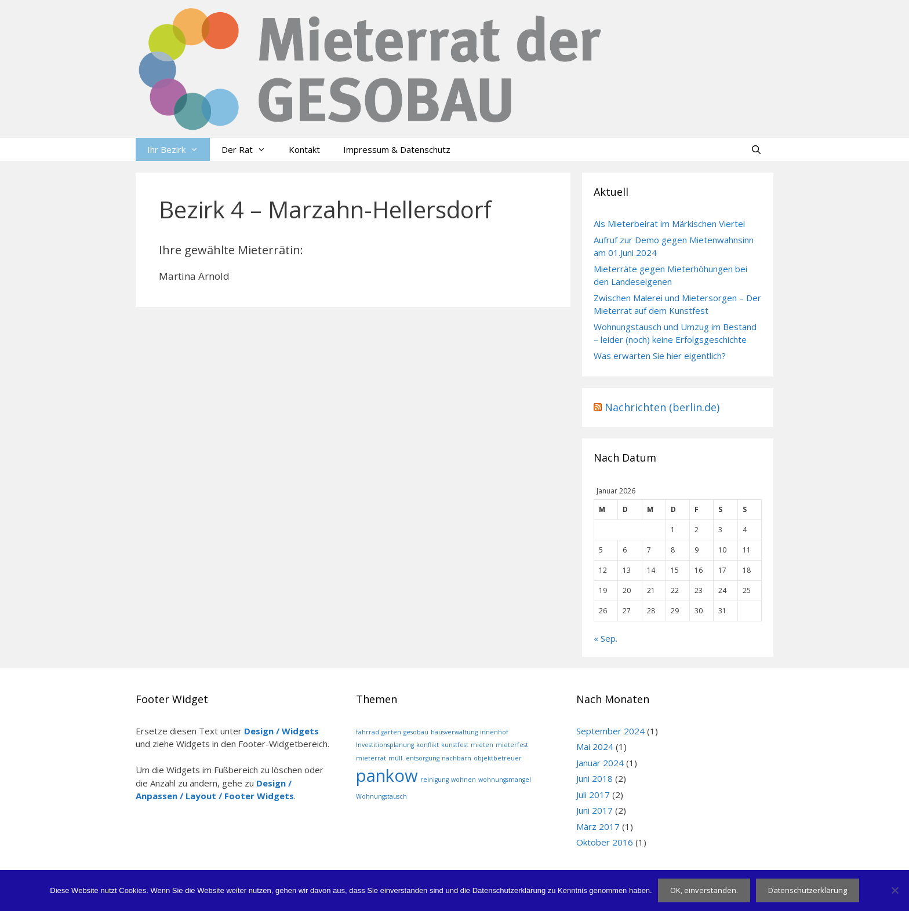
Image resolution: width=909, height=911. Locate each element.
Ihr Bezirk (178, 149)
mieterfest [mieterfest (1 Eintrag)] (512, 745)
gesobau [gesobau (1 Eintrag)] (415, 732)
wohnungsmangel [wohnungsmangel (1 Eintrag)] (504, 779)
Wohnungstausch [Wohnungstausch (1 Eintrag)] (381, 796)
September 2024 (610, 731)
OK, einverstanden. (704, 890)
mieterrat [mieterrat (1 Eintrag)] (371, 758)
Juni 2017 (594, 810)
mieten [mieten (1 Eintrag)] (482, 745)
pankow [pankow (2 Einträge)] (387, 775)
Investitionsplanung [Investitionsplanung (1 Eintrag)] (385, 745)
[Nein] (894, 890)
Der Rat (249, 149)
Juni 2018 (594, 778)
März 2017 (598, 826)
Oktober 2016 (604, 842)
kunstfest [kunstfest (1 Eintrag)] (454, 745)
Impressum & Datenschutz (396, 149)
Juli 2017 (593, 794)
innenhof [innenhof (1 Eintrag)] (494, 732)
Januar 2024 (600, 763)
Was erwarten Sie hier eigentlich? (660, 355)
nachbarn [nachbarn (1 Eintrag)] (456, 758)
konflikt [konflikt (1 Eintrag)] (427, 745)
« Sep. (605, 638)
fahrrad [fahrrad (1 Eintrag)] (367, 732)
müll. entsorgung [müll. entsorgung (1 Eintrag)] (413, 758)
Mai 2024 (594, 746)
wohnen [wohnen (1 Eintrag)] (463, 779)
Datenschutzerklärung (807, 890)
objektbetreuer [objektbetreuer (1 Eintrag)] (498, 758)
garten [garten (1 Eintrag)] (391, 732)
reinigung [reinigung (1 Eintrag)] (434, 779)
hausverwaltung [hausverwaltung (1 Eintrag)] (454, 732)
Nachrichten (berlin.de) (662, 407)
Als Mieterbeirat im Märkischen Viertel (669, 223)
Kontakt (304, 149)
